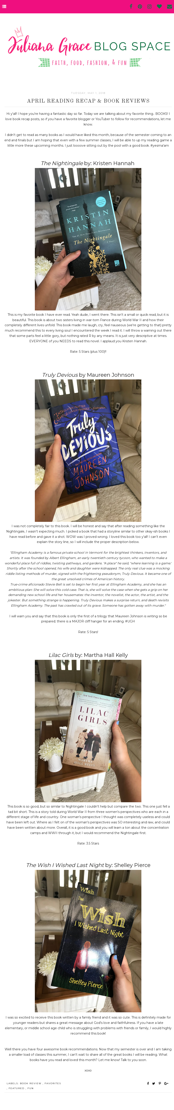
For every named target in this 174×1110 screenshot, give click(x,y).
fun (31, 1088)
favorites (53, 1083)
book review (31, 1083)
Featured (17, 1088)
